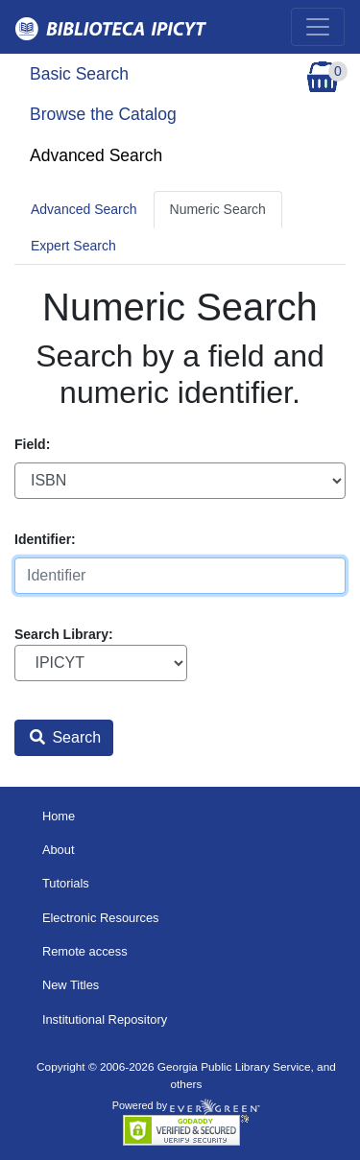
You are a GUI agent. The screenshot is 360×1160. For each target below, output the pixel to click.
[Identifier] (180, 575)
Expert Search (73, 245)
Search (65, 737)
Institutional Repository (104, 1019)
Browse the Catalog (103, 114)
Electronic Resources (100, 918)
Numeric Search (218, 209)
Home (58, 816)
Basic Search (79, 73)
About (58, 849)
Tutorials (65, 883)
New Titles (70, 985)
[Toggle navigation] (318, 27)
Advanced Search (96, 155)
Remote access (85, 951)
